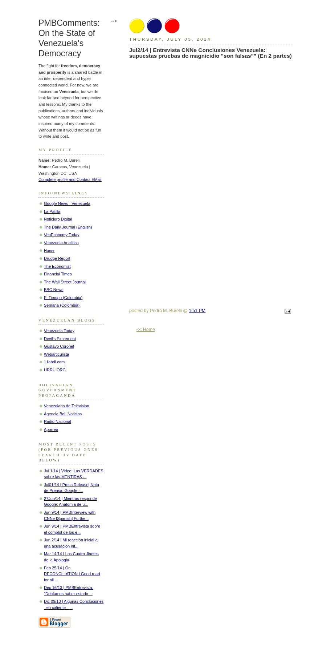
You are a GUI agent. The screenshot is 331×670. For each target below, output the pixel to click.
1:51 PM (197, 310)
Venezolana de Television (66, 406)
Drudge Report (57, 258)
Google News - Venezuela (67, 203)
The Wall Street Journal (65, 282)
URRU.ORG (55, 370)
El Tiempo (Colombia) (63, 297)
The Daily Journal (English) (68, 227)
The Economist (57, 266)
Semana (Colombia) (61, 305)
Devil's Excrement (60, 338)
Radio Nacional (57, 421)
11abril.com (54, 362)
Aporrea (51, 429)
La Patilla (52, 211)
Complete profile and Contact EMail (70, 179)
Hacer (49, 251)
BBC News (53, 289)
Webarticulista (56, 354)
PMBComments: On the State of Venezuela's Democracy (69, 38)
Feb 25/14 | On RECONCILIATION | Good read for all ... (72, 574)
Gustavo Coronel (59, 346)
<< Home (145, 329)
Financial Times (58, 274)
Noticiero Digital (58, 219)
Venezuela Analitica (61, 243)
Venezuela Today (59, 330)
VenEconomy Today (61, 235)
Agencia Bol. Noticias (63, 414)
